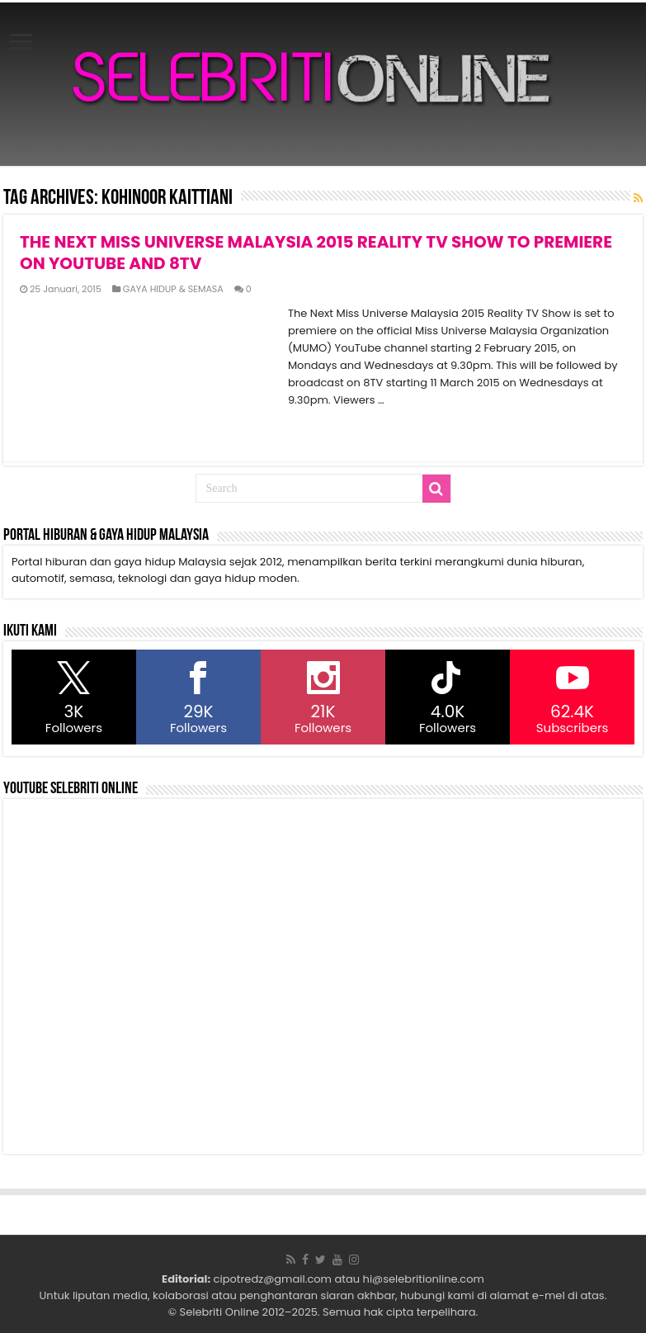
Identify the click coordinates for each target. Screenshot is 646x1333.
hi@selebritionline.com (423, 1279)
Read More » (324, 429)
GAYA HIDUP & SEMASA (173, 288)
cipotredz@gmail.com (273, 1279)
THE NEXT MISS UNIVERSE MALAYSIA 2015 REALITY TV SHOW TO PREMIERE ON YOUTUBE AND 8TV (316, 252)
